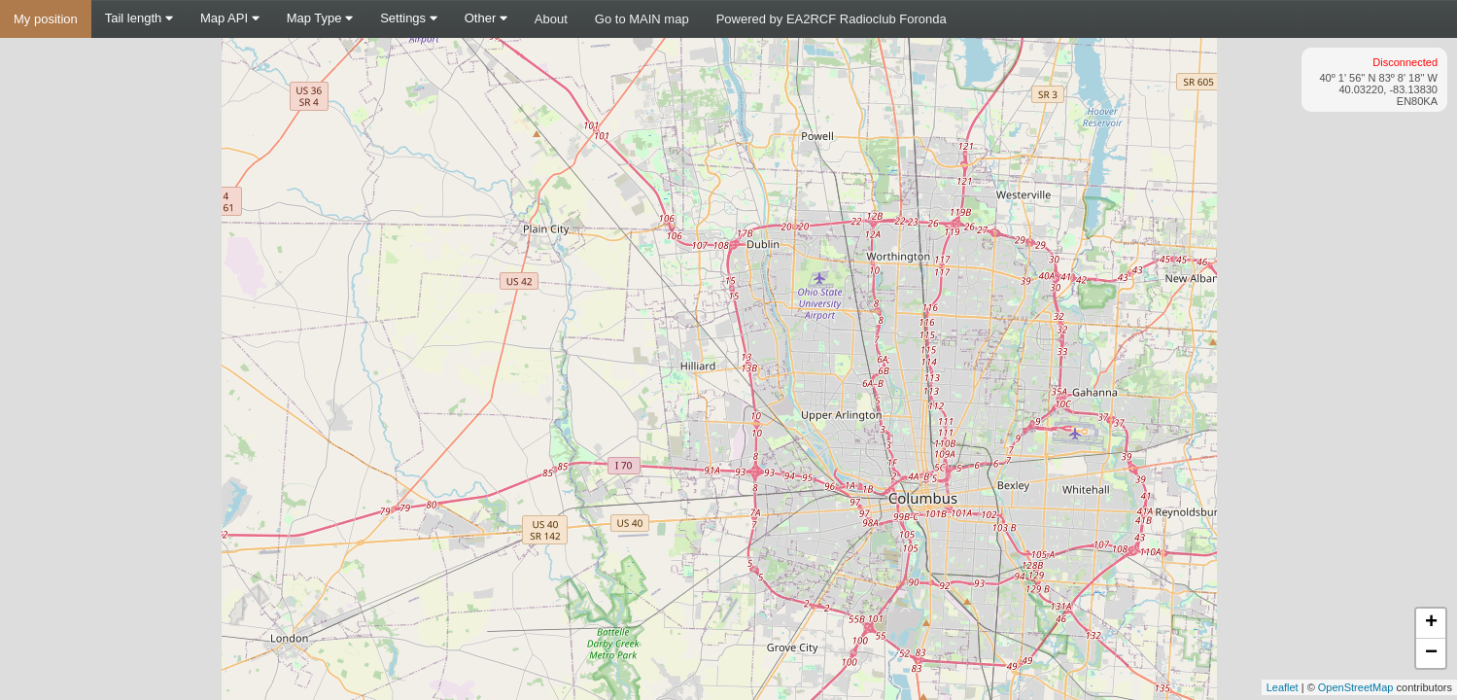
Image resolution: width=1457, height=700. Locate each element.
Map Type (320, 18)
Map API (230, 18)
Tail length (139, 18)
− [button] (1431, 653)
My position (46, 19)
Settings (408, 18)
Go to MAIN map (642, 19)
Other (486, 18)
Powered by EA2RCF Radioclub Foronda (831, 19)
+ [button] (1431, 623)
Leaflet (1282, 687)
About (551, 19)
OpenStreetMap (1356, 687)
